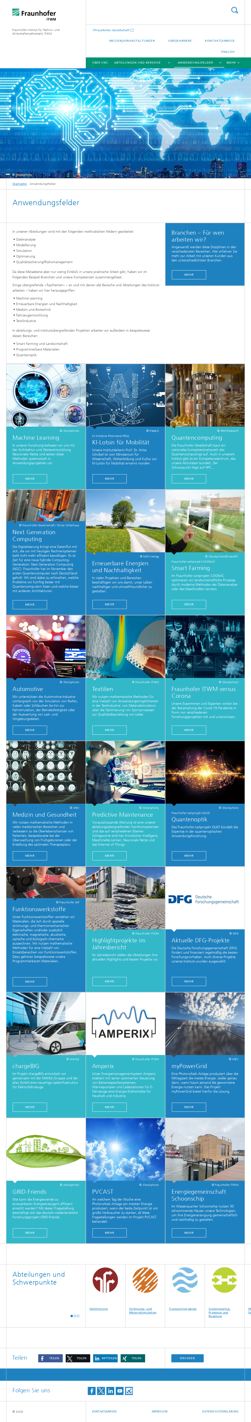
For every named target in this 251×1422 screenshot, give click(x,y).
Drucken (187, 1358)
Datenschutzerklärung (220, 1411)
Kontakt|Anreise (220, 40)
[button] (71, 1316)
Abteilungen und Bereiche (137, 62)
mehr (109, 855)
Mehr (189, 274)
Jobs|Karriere (180, 40)
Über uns (100, 62)
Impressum (159, 1411)
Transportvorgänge (185, 1287)
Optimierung (105, 1287)
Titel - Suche (234, 10)
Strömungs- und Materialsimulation (145, 1289)
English (228, 52)
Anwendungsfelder (195, 62)
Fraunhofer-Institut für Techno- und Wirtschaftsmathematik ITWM (36, 31)
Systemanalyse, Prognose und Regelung (224, 1291)
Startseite (20, 184)
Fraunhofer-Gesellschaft (112, 30)
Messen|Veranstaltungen (132, 40)
